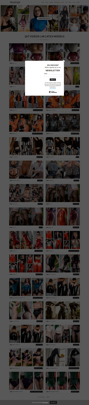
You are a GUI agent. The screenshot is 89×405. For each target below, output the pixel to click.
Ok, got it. (53, 402)
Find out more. (45, 402)
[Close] (64, 61)
